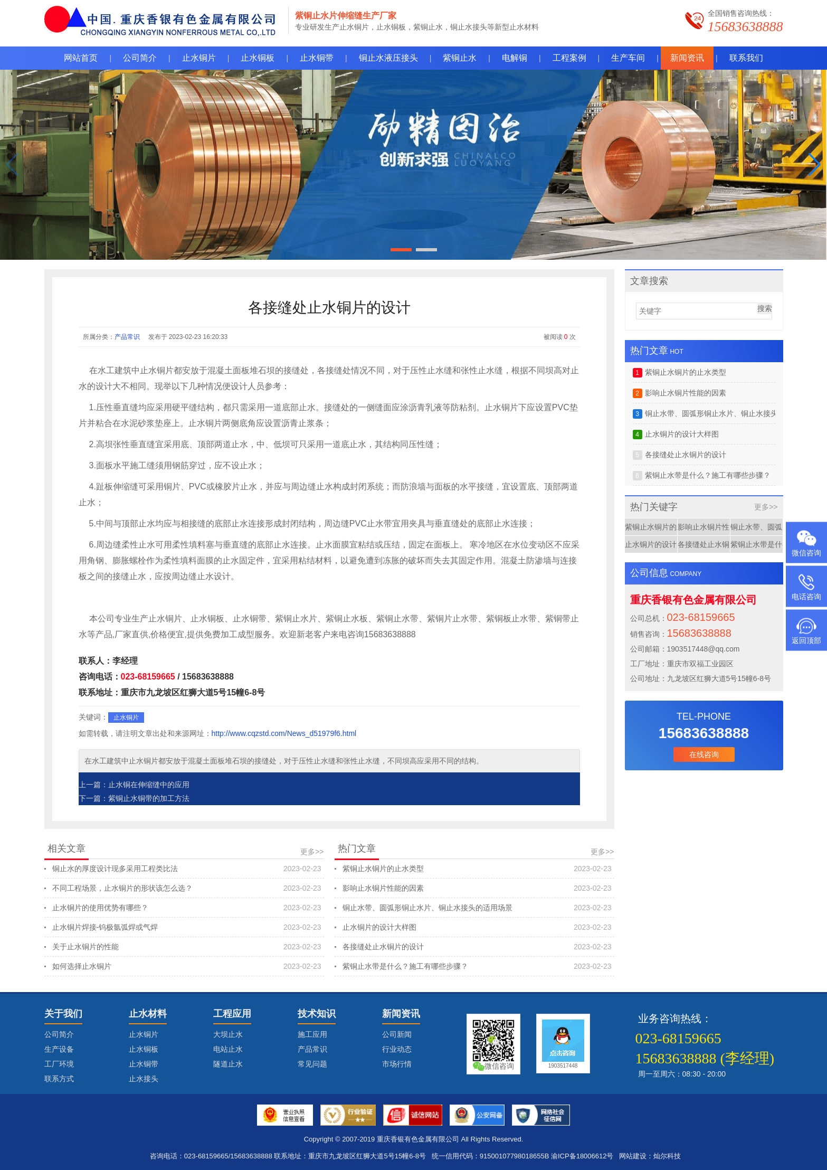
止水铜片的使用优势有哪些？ (186, 907)
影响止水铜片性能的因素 (477, 888)
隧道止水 (228, 1064)
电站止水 (228, 1049)
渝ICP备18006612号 (582, 1156)
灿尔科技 (667, 1156)
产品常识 (127, 337)
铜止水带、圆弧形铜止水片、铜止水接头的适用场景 (477, 907)
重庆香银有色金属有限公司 (418, 1139)
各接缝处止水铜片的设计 (477, 946)
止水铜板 (143, 1049)
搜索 (764, 308)
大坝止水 (228, 1034)
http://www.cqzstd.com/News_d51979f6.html (284, 733)
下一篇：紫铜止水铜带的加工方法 (134, 798)
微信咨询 (806, 553)
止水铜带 (143, 1064)
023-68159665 (148, 676)
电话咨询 (806, 596)
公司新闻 (397, 1034)
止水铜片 (126, 717)
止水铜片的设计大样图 (477, 927)
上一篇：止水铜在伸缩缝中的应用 (134, 784)
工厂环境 (59, 1064)
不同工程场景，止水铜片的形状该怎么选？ (186, 888)
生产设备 (59, 1049)
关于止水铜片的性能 (186, 946)
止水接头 (143, 1078)
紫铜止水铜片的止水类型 (477, 868)
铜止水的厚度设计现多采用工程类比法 (186, 868)
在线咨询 (704, 754)
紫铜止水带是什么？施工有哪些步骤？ (477, 966)
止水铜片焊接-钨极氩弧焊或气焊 (186, 927)
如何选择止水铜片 (186, 966)
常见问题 (312, 1064)
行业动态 (397, 1049)
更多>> (312, 851)
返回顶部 (806, 640)
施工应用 (312, 1034)
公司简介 (59, 1034)
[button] (814, 164)
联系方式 (59, 1078)
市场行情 (397, 1064)
